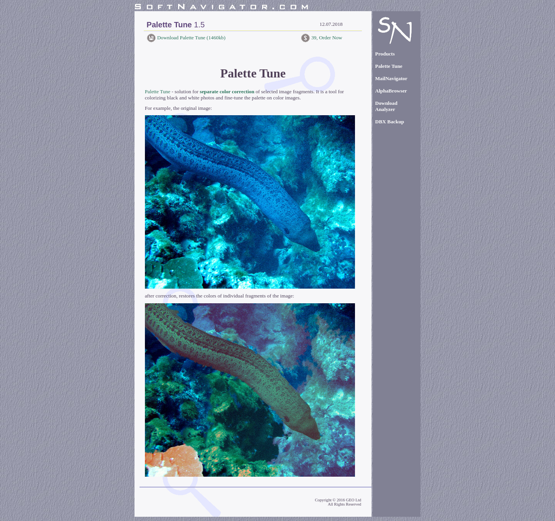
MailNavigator (391, 78)
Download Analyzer (386, 106)
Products (385, 54)
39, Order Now (326, 37)
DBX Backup (389, 121)
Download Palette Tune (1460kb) (190, 37)
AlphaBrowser (391, 91)
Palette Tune (157, 91)
